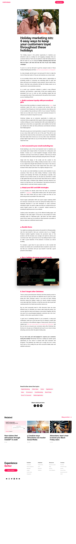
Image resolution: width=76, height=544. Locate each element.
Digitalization (49, 439)
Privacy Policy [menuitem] (62, 520)
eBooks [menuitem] (50, 518)
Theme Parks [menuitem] (40, 515)
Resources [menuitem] (29, 2)
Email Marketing (39, 442)
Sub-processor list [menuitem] (63, 522)
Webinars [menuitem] (43, 2)
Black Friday (48, 442)
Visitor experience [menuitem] (30, 517)
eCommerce (29, 194)
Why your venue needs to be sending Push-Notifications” (41, 326)
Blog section (67, 467)
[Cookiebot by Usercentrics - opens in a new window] (53, 261)
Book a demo (11, 520)
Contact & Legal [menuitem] (63, 517)
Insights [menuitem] (28, 520)
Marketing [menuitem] (28, 518)
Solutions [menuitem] (22, 2)
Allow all (49, 280)
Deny (26, 280)
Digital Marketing (25, 439)
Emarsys (51, 107)
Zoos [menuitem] (39, 517)
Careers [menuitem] (49, 2)
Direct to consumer (26, 445)
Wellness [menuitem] (39, 520)
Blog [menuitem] (50, 517)
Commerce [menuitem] (29, 515)
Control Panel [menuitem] (29, 522)
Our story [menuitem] (62, 515)
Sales (22, 442)
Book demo (59, 2)
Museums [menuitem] (40, 518)
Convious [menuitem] (36, 2)
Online (42, 439)
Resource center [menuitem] (52, 515)
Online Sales (35, 439)
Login (66, 2)
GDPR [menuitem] (61, 524)
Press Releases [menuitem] (52, 520)
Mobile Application (38, 445)
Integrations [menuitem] (29, 524)
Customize (38, 280)
